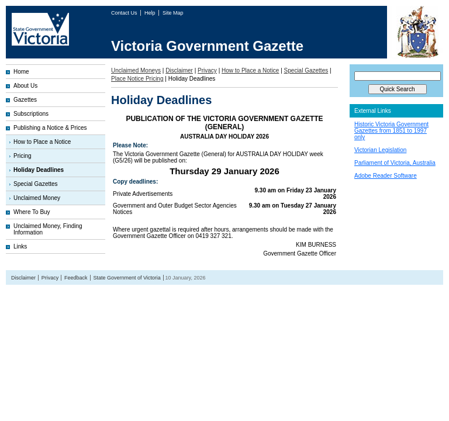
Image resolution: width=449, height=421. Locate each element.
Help (150, 13)
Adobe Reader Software (385, 175)
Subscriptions (31, 114)
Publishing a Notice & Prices (50, 128)
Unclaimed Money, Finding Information (47, 229)
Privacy (207, 70)
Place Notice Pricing (137, 78)
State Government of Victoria (126, 278)
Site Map (173, 13)
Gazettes (25, 99)
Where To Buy (31, 212)
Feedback (76, 278)
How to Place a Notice (42, 142)
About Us (25, 85)
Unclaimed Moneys (136, 70)
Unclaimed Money (36, 198)
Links (20, 246)
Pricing (22, 156)
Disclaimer (179, 70)
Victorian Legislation (380, 150)
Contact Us (125, 13)
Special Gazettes (35, 184)
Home (21, 71)
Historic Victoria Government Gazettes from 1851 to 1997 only (391, 130)
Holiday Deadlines (38, 170)
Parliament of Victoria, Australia (395, 163)
